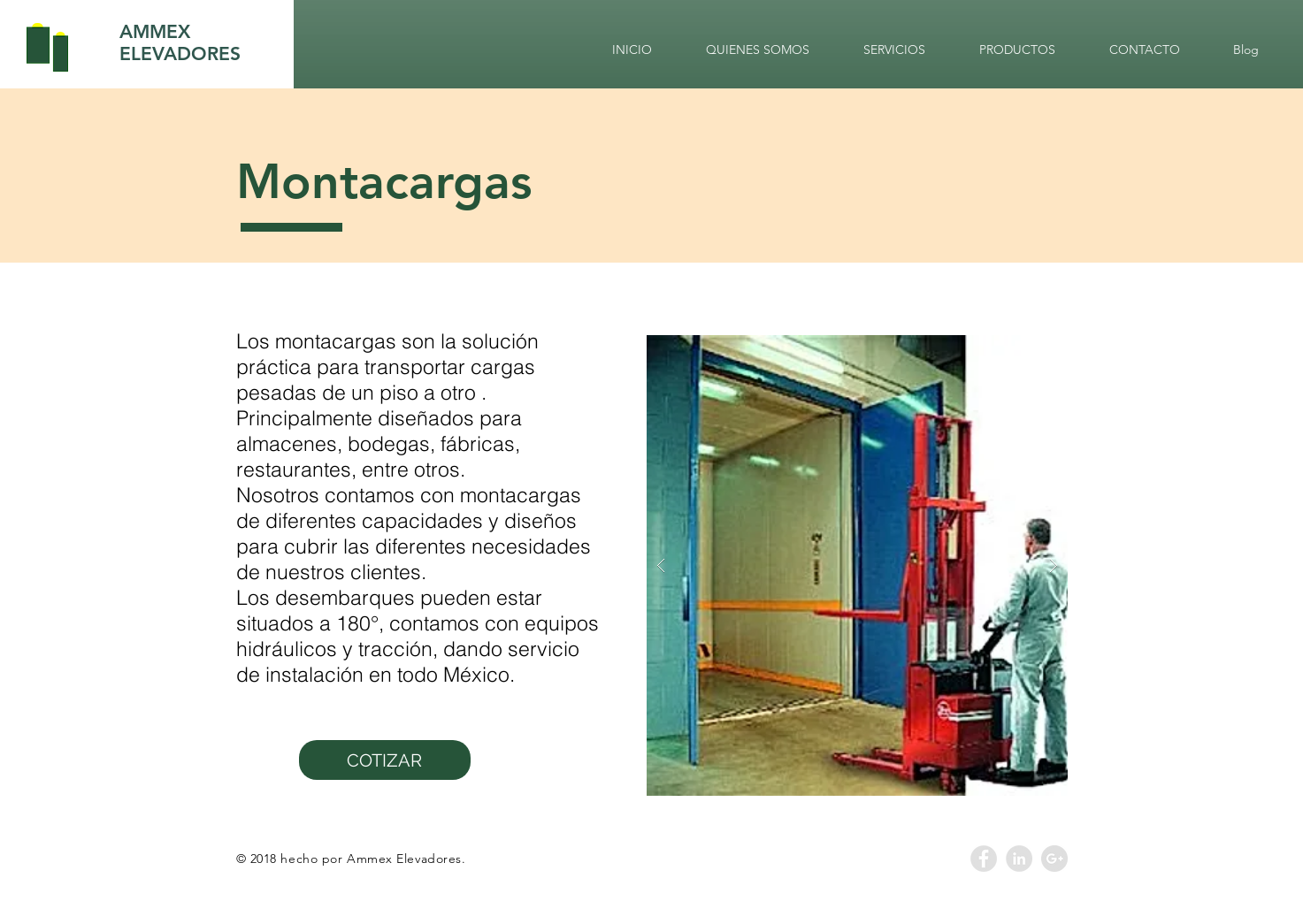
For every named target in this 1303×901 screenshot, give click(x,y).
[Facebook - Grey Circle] (983, 858)
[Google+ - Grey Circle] (1054, 858)
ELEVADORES (180, 53)
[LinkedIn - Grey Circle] (1019, 858)
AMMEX (154, 31)
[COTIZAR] (385, 760)
